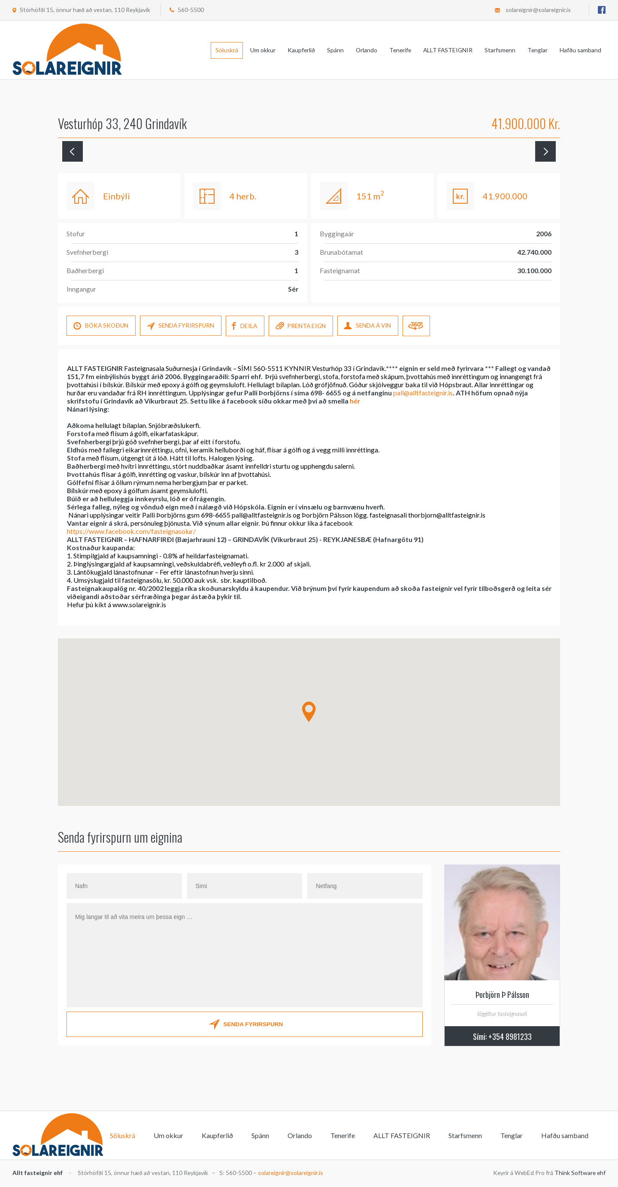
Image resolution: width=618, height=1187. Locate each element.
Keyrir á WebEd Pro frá (549, 1172)
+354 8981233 (510, 1036)
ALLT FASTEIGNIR (448, 50)
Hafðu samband (580, 50)
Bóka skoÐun (101, 326)
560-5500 (191, 9)
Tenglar (537, 50)
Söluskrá (226, 50)
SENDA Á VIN (370, 326)
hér (355, 401)
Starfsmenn (500, 50)
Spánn (335, 50)
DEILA (246, 326)
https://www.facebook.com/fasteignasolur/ (131, 531)
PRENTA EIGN (302, 326)
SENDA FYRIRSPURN (181, 326)
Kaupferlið (301, 50)
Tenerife (400, 50)
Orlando (366, 50)
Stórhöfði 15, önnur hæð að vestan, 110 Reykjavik (85, 9)
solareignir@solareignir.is (538, 9)
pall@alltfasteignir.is (423, 393)
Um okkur (263, 50)
